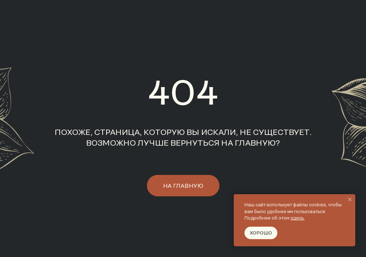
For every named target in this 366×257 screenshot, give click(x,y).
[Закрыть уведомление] (349, 199)
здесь (297, 217)
